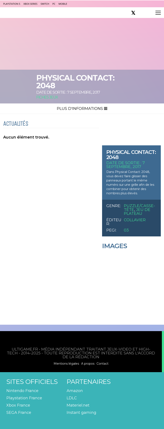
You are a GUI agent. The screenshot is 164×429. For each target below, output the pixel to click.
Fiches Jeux (47, 97)
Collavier (135, 220)
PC (53, 4)
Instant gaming (81, 412)
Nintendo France (22, 390)
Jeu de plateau (137, 211)
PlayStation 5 (11, 4)
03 (126, 230)
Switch (45, 4)
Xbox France (18, 405)
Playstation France (24, 398)
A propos (87, 363)
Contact (102, 363)
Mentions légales (66, 363)
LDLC (72, 398)
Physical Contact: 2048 (131, 154)
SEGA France (18, 412)
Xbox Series (30, 4)
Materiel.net (78, 405)
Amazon (75, 390)
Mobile (63, 4)
